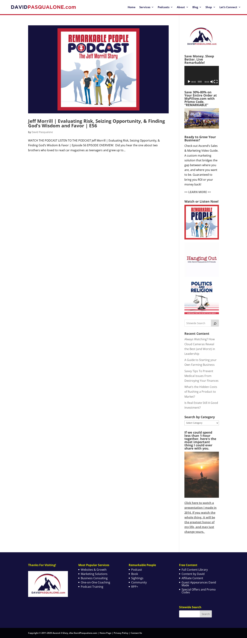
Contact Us (136, 632)
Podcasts (163, 7)
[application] (201, 75)
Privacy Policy (121, 632)
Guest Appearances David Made (199, 583)
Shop (208, 7)
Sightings (137, 578)
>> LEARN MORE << (197, 192)
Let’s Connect (228, 7)
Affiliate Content (192, 578)
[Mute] (212, 81)
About (181, 7)
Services (144, 7)
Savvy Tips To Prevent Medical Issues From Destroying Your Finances (201, 376)
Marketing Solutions (94, 574)
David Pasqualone (42, 132)
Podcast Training (92, 587)
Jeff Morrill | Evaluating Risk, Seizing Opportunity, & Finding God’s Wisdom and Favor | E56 (96, 123)
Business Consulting (94, 578)
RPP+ (134, 587)
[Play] (189, 81)
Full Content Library (195, 570)
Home (131, 7)
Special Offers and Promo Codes (199, 591)
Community (139, 582)
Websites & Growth (94, 570)
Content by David (193, 574)
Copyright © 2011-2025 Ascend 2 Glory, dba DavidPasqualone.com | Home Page (69, 632)
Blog (195, 7)
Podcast (136, 570)
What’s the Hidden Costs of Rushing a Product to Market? (200, 391)
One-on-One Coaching (95, 582)
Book (134, 574)
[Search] (215, 323)
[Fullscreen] (216, 81)
